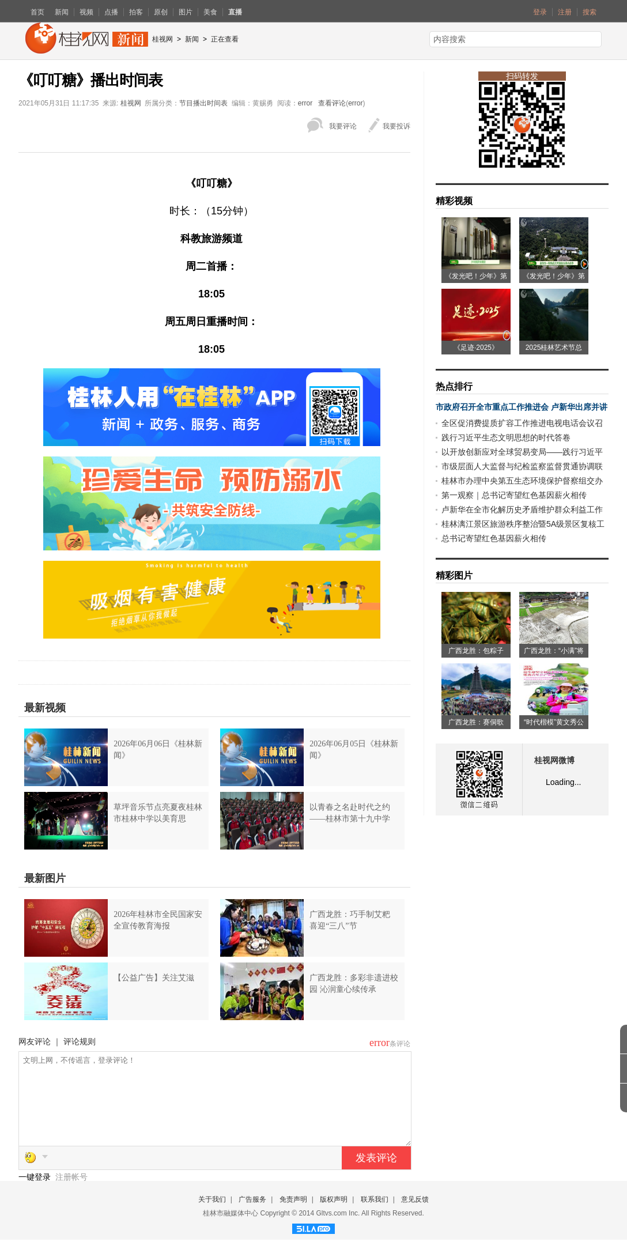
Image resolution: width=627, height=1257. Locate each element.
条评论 (400, 1044)
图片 (185, 12)
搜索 (589, 12)
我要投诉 (396, 126)
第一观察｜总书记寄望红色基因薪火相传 (514, 495)
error (305, 103)
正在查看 (225, 39)
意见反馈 (415, 1217)
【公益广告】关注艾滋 (154, 977)
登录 (540, 12)
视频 (86, 12)
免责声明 (293, 1217)
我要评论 (343, 126)
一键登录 (35, 1194)
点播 (111, 12)
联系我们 (374, 1217)
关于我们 (212, 1217)
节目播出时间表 (203, 103)
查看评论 (332, 103)
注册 (565, 12)
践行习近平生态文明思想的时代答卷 (506, 437)
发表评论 (376, 1175)
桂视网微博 (554, 760)
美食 (210, 12)
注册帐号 (71, 1194)
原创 (161, 12)
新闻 (62, 12)
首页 (37, 12)
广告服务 (252, 1217)
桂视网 (162, 39)
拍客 (136, 12)
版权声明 (334, 1217)
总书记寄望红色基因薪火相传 (493, 538)
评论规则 (79, 1041)
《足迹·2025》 (476, 347)
